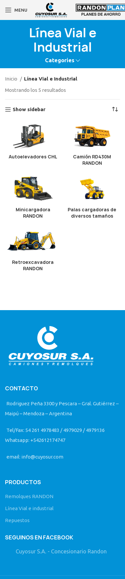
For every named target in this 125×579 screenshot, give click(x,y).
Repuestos (17, 520)
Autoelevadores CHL (33, 157)
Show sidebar (29, 109)
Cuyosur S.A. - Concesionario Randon (61, 551)
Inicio (11, 79)
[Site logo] (51, 9)
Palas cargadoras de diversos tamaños (92, 213)
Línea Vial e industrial (29, 508)
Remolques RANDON (29, 496)
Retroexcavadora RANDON (33, 265)
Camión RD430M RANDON (92, 160)
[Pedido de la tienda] (115, 109)
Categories (59, 60)
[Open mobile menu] (16, 10)
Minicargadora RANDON (33, 213)
